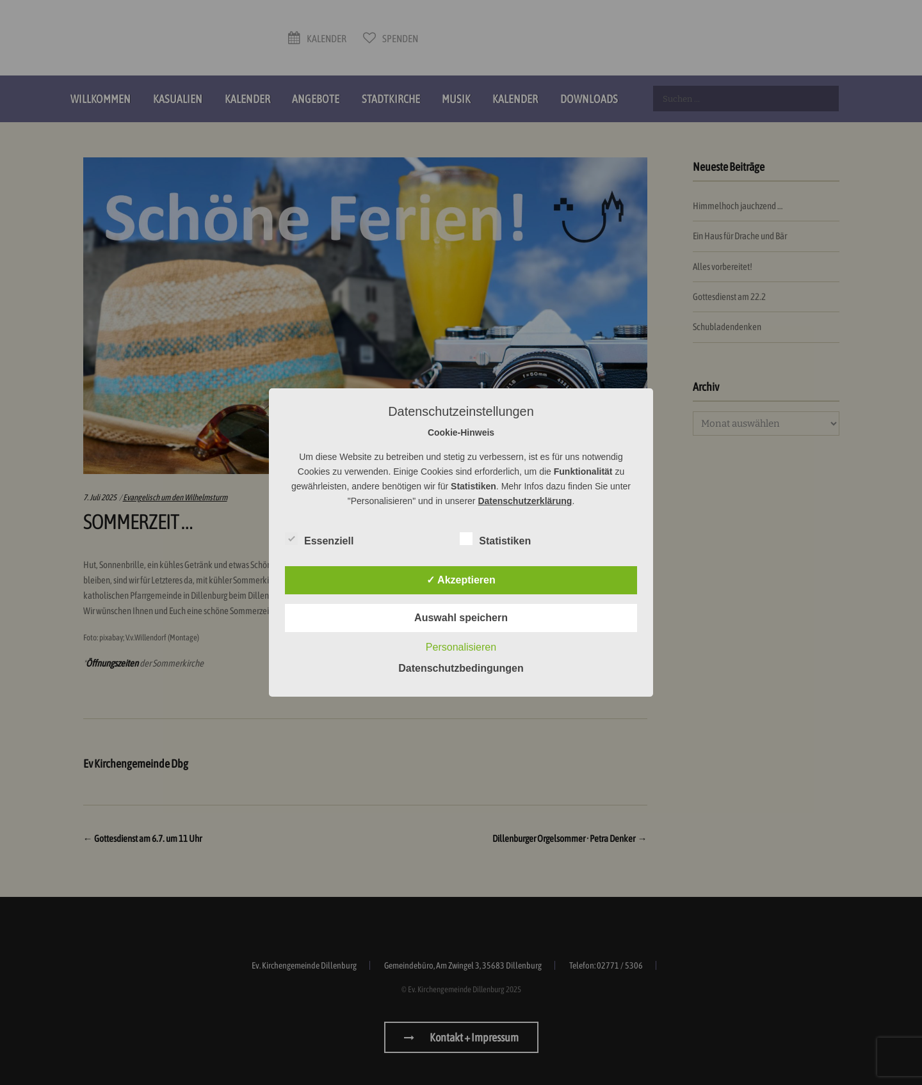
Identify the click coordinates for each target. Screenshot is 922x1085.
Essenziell (319, 538)
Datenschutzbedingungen (461, 668)
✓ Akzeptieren (461, 579)
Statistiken (495, 538)
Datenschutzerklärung (525, 501)
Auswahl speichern (461, 617)
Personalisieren (461, 647)
